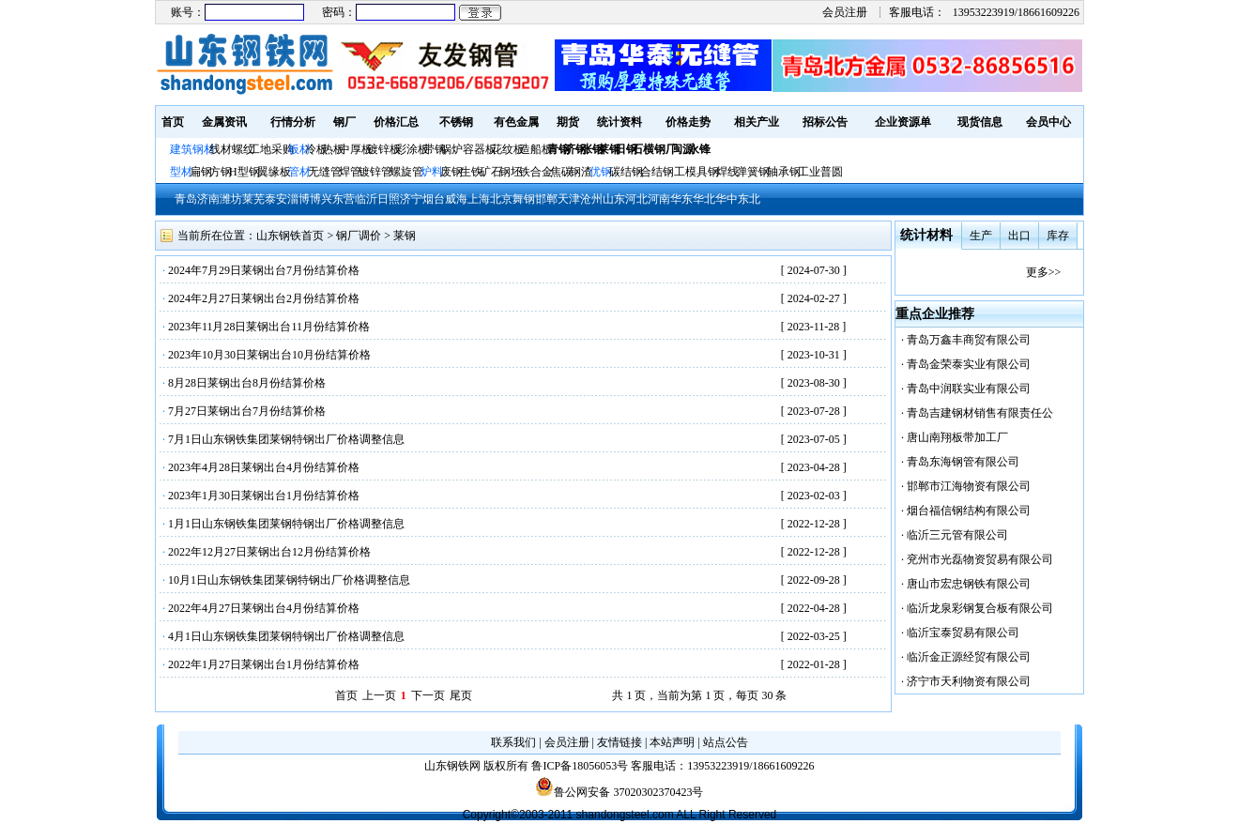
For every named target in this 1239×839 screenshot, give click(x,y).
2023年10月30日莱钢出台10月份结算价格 (269, 354)
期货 (568, 122)
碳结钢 (626, 171)
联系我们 (513, 742)
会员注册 (844, 12)
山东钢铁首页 (290, 235)
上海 (478, 199)
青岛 (186, 199)
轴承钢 (784, 171)
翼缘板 (274, 171)
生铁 (471, 171)
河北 (636, 199)
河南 (659, 199)
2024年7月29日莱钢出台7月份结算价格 (263, 270)
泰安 (276, 199)
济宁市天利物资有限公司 (969, 681)
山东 (614, 199)
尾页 (461, 695)
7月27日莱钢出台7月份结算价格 (247, 411)
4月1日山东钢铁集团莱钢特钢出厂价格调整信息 (286, 636)
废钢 (451, 171)
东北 (749, 199)
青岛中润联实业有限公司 (969, 388)
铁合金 (536, 171)
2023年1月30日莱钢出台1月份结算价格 (263, 495)
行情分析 (292, 122)
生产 (981, 235)
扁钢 (201, 171)
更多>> (1044, 272)
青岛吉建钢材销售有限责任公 (980, 413)
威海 (456, 199)
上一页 (379, 695)
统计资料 (619, 122)
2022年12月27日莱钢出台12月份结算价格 (269, 551)
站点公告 (725, 742)
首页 (172, 122)
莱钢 (404, 235)
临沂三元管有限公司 (957, 535)
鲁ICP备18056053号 (579, 765)
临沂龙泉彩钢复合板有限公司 (980, 608)
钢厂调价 (358, 235)
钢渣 (581, 171)
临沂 (366, 199)
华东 (681, 199)
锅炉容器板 (468, 149)
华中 (726, 199)
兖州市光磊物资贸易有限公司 (980, 559)
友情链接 (619, 742)
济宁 (411, 199)
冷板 (316, 149)
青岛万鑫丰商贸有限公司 (969, 339)
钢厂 (344, 122)
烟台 (433, 199)
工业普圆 (820, 171)
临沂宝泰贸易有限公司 (963, 632)
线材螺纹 (231, 149)
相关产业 (756, 122)
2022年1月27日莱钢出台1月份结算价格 (263, 664)
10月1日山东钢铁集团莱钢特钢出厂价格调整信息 (289, 580)
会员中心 (1048, 122)
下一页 (428, 695)
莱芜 (253, 199)
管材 (299, 171)
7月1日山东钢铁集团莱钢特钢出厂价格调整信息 (286, 439)
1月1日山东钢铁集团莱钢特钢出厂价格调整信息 (286, 523)
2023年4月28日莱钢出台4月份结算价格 (263, 467)
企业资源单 (903, 122)
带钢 (434, 149)
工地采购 (271, 149)
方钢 (220, 171)
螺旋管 (406, 171)
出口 (1019, 235)
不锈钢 (456, 122)
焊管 (350, 171)
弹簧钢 (753, 171)
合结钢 (657, 171)
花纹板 (508, 149)
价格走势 (688, 122)
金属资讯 (224, 122)
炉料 (432, 171)
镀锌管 (375, 171)
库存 (1058, 235)
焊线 (727, 171)
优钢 (600, 171)
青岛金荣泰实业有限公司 (969, 364)
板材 (299, 149)
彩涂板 (412, 149)
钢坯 (510, 171)
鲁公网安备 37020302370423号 (619, 792)
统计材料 (926, 235)
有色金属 (516, 122)
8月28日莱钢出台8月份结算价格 (247, 382)
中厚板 (356, 149)
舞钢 (523, 199)
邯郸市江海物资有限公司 (969, 486)
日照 (388, 199)
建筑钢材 (192, 149)
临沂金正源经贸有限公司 (969, 657)
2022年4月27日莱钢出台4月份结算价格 (263, 608)
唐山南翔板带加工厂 (957, 437)
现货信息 (979, 122)
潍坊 (231, 199)
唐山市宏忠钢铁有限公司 (969, 583)
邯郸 (546, 199)
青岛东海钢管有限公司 (963, 461)
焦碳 (561, 171)
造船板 (536, 149)
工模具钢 (695, 171)
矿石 (491, 171)
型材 (181, 171)
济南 (208, 199)
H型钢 (244, 171)
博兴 (321, 199)
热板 (333, 149)
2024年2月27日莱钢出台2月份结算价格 (263, 298)
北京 (501, 199)
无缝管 (325, 171)
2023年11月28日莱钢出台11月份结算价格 (269, 326)
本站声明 (672, 742)
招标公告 (825, 122)
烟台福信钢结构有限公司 (969, 510)
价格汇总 (396, 122)
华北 (704, 199)
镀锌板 (384, 149)
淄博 (298, 199)
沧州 (591, 199)
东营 (343, 199)
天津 (569, 199)
